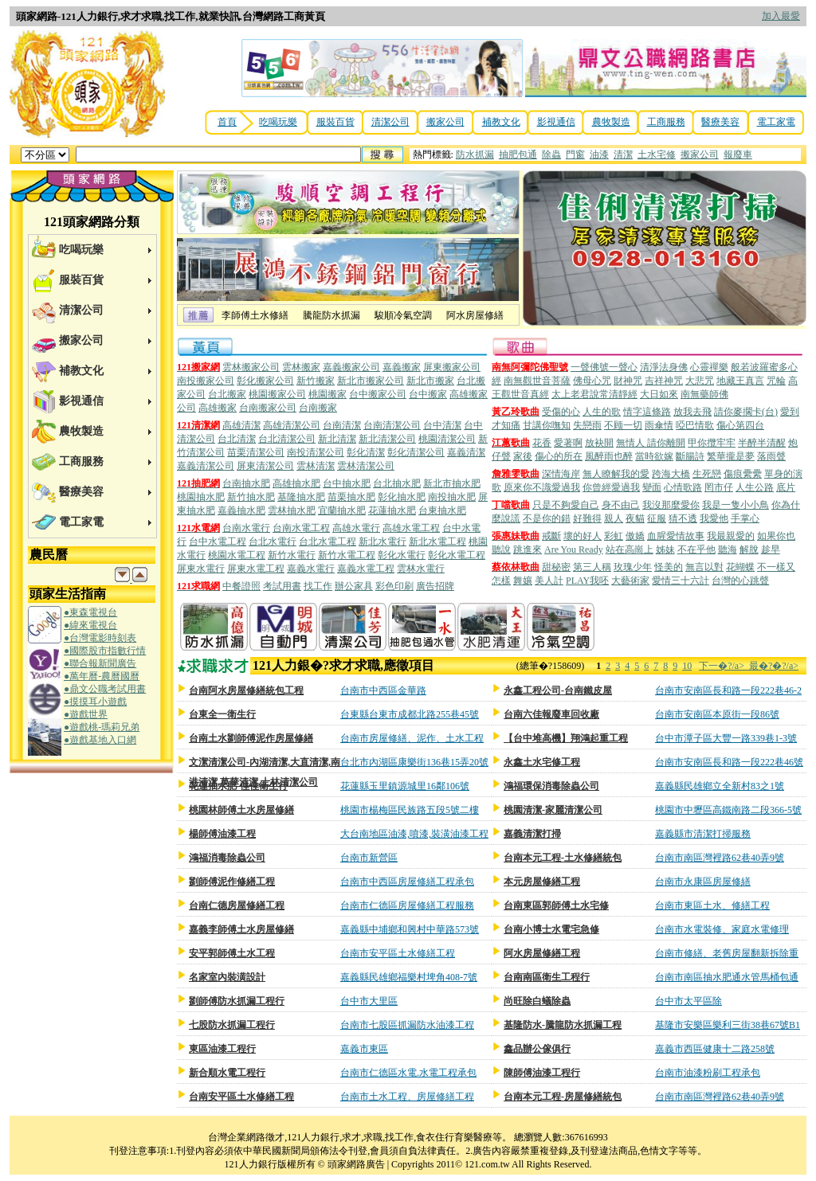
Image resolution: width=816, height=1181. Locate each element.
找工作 (318, 586)
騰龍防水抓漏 (331, 315)
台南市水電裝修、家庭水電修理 (722, 929)
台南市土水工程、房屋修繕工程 (407, 1096)
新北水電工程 (437, 541)
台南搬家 (318, 407)
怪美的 (668, 567)
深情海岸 (561, 473)
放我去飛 (692, 411)
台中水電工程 (217, 541)
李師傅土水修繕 (255, 315)
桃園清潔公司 (447, 438)
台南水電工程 (301, 528)
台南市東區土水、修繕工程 (712, 905)
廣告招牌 (435, 586)
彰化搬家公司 (265, 380)
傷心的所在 (559, 456)
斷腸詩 (690, 456)
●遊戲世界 (86, 714)
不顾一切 (623, 425)
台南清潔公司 (392, 425)
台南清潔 (342, 425)
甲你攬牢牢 (712, 442)
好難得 (587, 518)
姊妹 (665, 549)
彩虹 (613, 536)
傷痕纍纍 (743, 473)
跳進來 (527, 549)
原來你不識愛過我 (542, 487)
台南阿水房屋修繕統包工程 (246, 690)
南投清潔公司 (315, 452)
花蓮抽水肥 (392, 510)
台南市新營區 (369, 857)
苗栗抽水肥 (351, 497)
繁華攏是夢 (731, 456)
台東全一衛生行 (222, 714)
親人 (613, 518)
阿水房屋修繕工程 (542, 953)
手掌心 (745, 518)
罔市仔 (718, 487)
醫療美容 (720, 121)
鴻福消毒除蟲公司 (227, 857)
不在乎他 (696, 549)
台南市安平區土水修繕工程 (397, 953)
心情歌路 (683, 487)
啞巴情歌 (695, 425)
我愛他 (714, 518)
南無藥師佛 (704, 394)
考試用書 (282, 586)
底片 (785, 487)
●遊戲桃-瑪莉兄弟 (101, 727)
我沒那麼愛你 (671, 504)
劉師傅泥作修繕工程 (232, 881)
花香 (541, 442)
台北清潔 (237, 438)
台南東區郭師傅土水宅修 (556, 905)
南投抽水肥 (452, 497)
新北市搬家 (430, 380)
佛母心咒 (592, 380)
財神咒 (628, 380)
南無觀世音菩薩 (537, 380)
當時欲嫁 (654, 456)
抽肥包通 (518, 154)
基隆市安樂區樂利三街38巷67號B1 (727, 1024)
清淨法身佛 (664, 367)
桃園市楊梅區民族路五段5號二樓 (409, 809)
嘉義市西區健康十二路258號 (715, 1048)
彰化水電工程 (456, 555)
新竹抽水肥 (251, 497)
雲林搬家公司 (251, 367)
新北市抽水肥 (452, 483)
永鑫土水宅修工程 (542, 762)
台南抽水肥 (246, 483)
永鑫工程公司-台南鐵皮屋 (558, 690)
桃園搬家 (327, 394)
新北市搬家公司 (370, 380)
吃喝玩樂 (278, 121)
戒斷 (551, 536)
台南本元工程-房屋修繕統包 (563, 1096)
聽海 (727, 549)
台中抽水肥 (347, 483)
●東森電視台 (90, 612)
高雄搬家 (217, 407)
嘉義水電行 (311, 568)
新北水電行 (382, 541)
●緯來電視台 (90, 625)
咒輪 (776, 380)
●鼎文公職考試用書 (105, 688)
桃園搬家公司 (277, 394)
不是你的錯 (547, 518)
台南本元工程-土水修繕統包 (563, 857)
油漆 (599, 154)
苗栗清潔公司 (255, 452)
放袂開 (599, 442)
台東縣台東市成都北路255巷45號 (409, 714)
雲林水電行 (421, 568)
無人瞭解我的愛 (616, 473)
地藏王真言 (740, 380)
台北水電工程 (327, 541)
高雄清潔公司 (291, 425)
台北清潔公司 (287, 438)
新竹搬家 (315, 380)
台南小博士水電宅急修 (551, 929)
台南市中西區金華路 (383, 690)
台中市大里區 (369, 1001)
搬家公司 (445, 121)
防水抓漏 (475, 154)
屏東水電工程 (255, 568)
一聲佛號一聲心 (604, 367)
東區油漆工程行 (222, 1048)
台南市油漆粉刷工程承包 (707, 1072)
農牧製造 (611, 121)
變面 (651, 487)
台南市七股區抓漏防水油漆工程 (407, 1024)
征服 (656, 518)
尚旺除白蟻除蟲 (537, 1001)
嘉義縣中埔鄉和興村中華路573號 (409, 929)
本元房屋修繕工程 (542, 881)
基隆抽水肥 (301, 497)
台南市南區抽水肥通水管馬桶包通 (726, 977)
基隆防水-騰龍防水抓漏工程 (563, 1024)
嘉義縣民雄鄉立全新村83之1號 (719, 786)
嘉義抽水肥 (241, 510)
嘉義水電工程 (365, 568)
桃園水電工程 (236, 555)
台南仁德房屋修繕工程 (236, 905)
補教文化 (501, 121)
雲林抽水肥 (292, 510)
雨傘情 (659, 425)
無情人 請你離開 (650, 442)
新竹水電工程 (346, 555)
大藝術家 (630, 580)
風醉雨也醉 (609, 456)
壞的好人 (582, 536)
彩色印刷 (394, 586)
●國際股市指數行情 (105, 650)
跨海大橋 (671, 473)
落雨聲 (771, 456)
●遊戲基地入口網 (100, 739)
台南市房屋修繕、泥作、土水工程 (412, 738)
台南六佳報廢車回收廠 (551, 714)
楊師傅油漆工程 (222, 833)
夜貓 (635, 518)
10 (687, 665)
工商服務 (666, 121)
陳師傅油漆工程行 (542, 1072)
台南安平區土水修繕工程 (241, 1096)
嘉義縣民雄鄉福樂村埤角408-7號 (408, 977)
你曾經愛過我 (611, 487)
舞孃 (522, 580)
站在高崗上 (629, 549)
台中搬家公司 (377, 394)
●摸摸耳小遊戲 (95, 701)
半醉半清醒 (762, 442)
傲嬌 (635, 536)
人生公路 (755, 487)
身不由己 (621, 504)
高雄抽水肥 (296, 483)
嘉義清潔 (466, 452)
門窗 (575, 154)
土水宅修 (657, 154)
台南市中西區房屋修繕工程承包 (407, 881)
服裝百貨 (335, 121)
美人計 (549, 580)
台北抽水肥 (397, 483)
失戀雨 (587, 425)
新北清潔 (337, 438)
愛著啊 (568, 442)
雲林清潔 (315, 465)
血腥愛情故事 (675, 536)
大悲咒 (699, 380)
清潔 (623, 154)
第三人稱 (592, 567)
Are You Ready (573, 549)
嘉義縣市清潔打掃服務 (703, 833)
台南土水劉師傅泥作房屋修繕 (251, 738)
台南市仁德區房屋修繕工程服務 (407, 905)
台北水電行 (272, 541)
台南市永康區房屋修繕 (703, 881)
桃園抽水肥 (201, 497)
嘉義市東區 (364, 1048)
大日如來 (659, 394)
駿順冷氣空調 (403, 315)
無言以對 (704, 567)
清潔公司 (390, 121)
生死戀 (706, 473)
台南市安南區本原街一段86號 (717, 714)
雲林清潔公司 (365, 465)
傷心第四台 (740, 425)
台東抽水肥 (442, 510)
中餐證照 (241, 586)
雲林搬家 (301, 367)
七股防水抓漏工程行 (232, 1024)
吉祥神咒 (664, 380)
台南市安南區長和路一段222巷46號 (729, 762)
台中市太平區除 (688, 1001)
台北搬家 (227, 394)
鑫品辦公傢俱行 (537, 1048)
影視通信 (556, 121)
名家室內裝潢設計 (227, 977)
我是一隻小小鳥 (735, 504)
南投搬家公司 (205, 380)
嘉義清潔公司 (205, 465)
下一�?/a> (724, 665)
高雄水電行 (356, 528)
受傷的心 (561, 411)
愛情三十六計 (680, 580)
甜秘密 (556, 567)
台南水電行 (246, 528)
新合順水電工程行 (227, 1072)
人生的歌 (602, 411)
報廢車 (738, 154)
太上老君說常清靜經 (594, 394)
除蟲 (551, 154)
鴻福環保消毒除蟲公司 (551, 786)
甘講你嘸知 (547, 425)
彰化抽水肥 (402, 497)
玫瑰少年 (633, 567)
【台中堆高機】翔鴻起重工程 (566, 738)
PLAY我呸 (587, 580)
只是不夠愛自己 (565, 504)
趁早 (770, 549)
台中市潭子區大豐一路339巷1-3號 (726, 738)
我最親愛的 (731, 536)
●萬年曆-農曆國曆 (101, 676)
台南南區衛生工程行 (547, 977)
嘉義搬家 (401, 367)
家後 (522, 456)
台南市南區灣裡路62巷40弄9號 (719, 857)
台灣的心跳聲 (740, 580)
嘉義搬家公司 (351, 367)
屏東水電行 (201, 568)
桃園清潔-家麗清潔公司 (553, 809)
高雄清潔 (241, 425)
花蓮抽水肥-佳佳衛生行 (238, 786)
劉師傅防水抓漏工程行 (236, 1001)
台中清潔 (442, 425)
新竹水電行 (292, 555)
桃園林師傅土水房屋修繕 (241, 809)
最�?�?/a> (773, 665)
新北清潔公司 (387, 438)
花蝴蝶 (740, 567)
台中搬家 (428, 394)
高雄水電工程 (411, 528)
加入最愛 (781, 16)
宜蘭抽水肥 (342, 510)
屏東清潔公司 (265, 465)
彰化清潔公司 (416, 452)
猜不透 (683, 518)
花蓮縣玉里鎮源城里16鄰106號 (404, 786)
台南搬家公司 (267, 407)
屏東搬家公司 (452, 367)
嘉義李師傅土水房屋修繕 (241, 929)
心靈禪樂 (709, 367)
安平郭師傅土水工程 (232, 953)
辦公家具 (354, 586)
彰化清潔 (366, 452)
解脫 (749, 549)
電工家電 (776, 121)
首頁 (227, 121)
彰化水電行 (402, 555)
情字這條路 (647, 411)
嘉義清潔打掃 (532, 833)
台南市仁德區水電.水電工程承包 (408, 1072)
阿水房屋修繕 (475, 315)
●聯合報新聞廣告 (100, 663)
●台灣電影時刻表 (100, 637)
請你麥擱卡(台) (746, 411)
